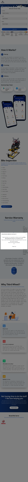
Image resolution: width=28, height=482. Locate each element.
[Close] (26, 234)
